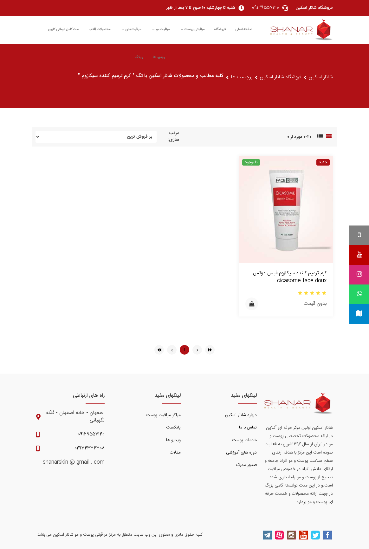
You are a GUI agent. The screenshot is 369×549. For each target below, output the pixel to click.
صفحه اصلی (243, 29)
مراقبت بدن (131, 29)
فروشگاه (220, 29)
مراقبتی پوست (192, 29)
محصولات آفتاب (99, 29)
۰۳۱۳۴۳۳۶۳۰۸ (90, 448)
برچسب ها (241, 77)
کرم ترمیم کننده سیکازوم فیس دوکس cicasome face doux (290, 277)
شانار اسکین (321, 77)
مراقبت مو (161, 29)
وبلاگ (139, 57)
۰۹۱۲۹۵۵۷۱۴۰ (91, 434)
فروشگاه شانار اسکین (280, 77)
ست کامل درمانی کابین (63, 29)
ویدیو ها (159, 57)
